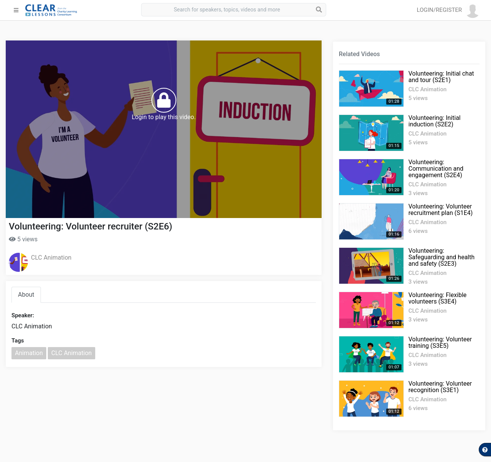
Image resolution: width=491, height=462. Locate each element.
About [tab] (26, 294)
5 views (23, 239)
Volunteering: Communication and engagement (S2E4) (435, 168)
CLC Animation (51, 257)
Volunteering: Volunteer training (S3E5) (440, 342)
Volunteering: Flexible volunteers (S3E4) (437, 298)
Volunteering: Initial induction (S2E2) (434, 121)
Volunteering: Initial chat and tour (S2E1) (441, 77)
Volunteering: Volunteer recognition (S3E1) (440, 387)
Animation (29, 353)
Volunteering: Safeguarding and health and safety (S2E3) (441, 257)
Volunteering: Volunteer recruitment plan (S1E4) (440, 209)
